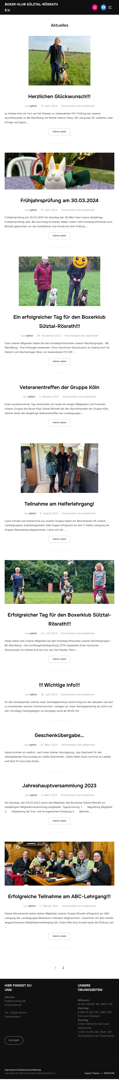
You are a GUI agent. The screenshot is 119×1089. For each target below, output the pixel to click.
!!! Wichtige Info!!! (59, 685)
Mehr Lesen (61, 132)
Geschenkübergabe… (59, 735)
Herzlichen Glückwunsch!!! (59, 97)
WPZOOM (109, 1083)
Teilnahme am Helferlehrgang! (59, 504)
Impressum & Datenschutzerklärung (23, 1079)
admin (33, 106)
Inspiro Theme (92, 1083)
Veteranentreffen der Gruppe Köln (59, 387)
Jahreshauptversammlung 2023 (59, 786)
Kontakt (14, 1050)
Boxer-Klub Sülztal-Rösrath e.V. (25, 7)
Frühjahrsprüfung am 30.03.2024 (59, 201)
